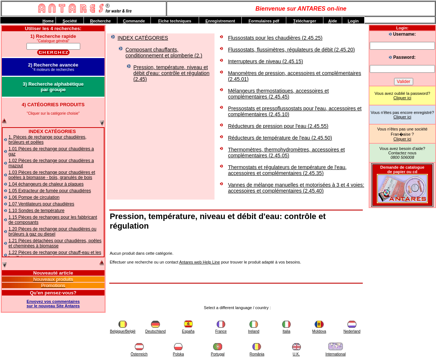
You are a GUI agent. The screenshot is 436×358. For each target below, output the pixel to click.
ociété (70, 21)
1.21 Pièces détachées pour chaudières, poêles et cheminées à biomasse (55, 243)
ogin (353, 21)
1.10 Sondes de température (36, 210)
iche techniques (174, 21)
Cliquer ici (402, 98)
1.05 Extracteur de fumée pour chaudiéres (49, 190)
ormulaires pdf (263, 21)
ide (332, 21)
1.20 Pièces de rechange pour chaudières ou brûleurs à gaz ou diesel (52, 231)
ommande (134, 21)
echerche (100, 21)
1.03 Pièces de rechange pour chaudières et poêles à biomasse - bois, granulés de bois (51, 175)
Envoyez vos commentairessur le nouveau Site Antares (52, 303)
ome (48, 21)
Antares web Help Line (199, 262)
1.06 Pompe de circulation (34, 197)
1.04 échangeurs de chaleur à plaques (46, 184)
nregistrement (220, 21)
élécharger (304, 21)
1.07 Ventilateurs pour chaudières (41, 204)
